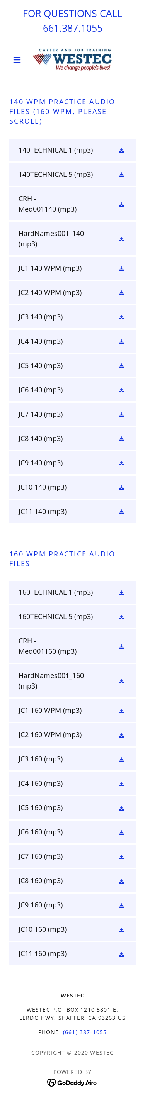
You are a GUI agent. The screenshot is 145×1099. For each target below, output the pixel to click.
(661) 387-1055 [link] (85, 1032)
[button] (18, 60)
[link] (72, 59)
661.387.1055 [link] (72, 27)
